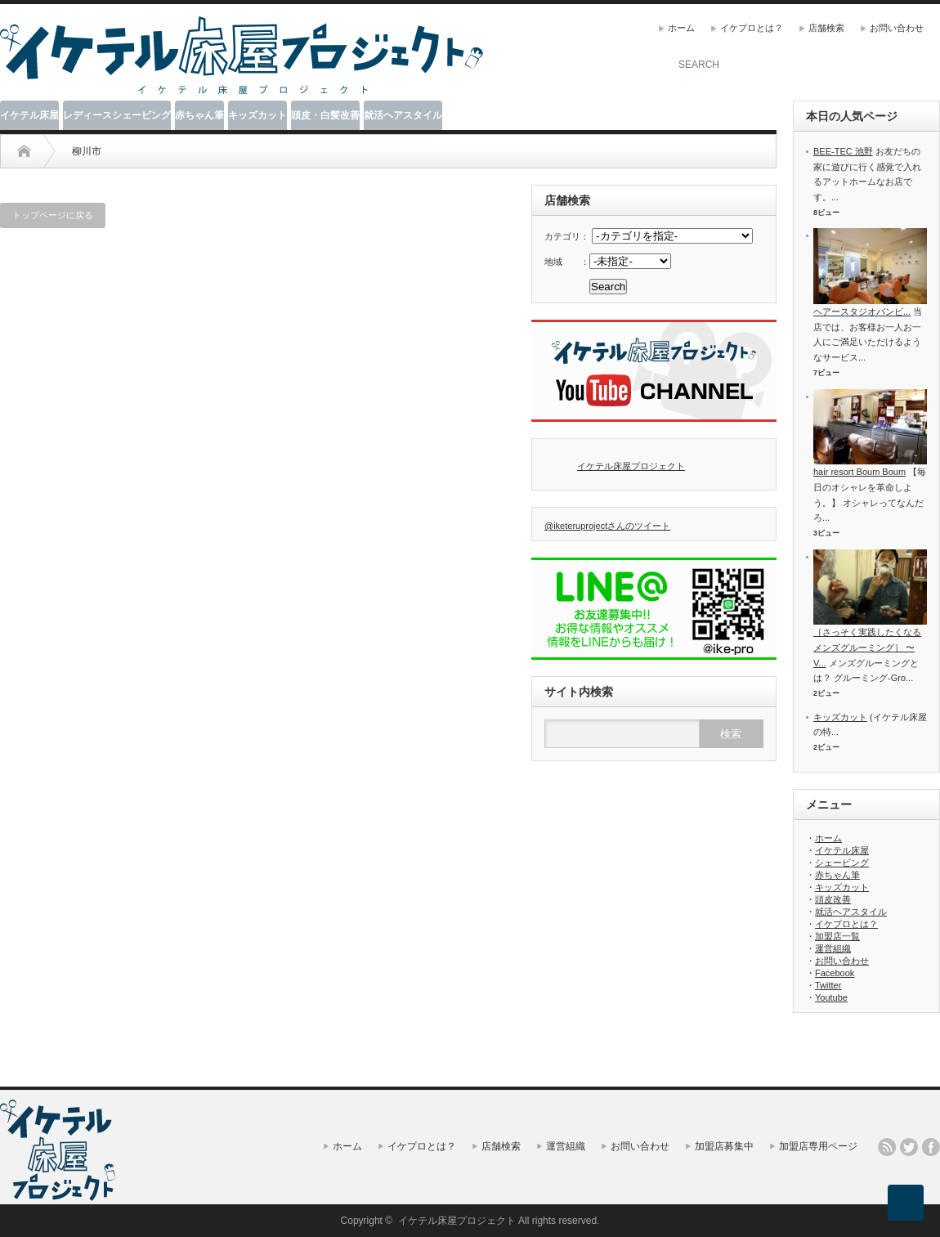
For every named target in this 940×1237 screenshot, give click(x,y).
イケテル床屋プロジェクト (631, 466)
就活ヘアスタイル (403, 115)
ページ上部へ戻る (906, 1203)
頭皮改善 (833, 899)
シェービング (842, 862)
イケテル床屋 (29, 115)
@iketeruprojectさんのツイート (607, 526)
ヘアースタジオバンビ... (862, 311)
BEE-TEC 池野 (843, 151)
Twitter (828, 985)
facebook (931, 1147)
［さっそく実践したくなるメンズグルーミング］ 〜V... (867, 647)
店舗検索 (826, 28)
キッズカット (257, 115)
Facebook (834, 973)
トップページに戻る (52, 215)
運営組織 (833, 948)
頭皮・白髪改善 (325, 115)
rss (887, 1147)
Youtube (831, 997)
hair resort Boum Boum (859, 472)
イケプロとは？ (751, 28)
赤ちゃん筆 (199, 115)
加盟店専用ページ (818, 1146)
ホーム (681, 28)
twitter (909, 1147)
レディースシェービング (117, 115)
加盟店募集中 (724, 1146)
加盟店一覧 (837, 936)
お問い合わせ (897, 28)
